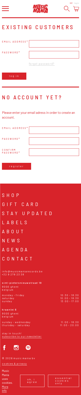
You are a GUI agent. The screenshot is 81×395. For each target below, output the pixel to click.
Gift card (21, 204)
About (13, 231)
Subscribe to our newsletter (21, 336)
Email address (14, 41)
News (11, 240)
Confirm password (10, 151)
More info (5, 388)
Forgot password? (41, 63)
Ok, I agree (32, 380)
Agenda (15, 249)
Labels (15, 222)
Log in (14, 75)
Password (10, 52)
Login (76, 3)
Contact (18, 258)
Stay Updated (28, 213)
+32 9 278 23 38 (13, 274)
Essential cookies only (63, 380)
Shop (11, 195)
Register (16, 166)
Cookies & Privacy (14, 363)
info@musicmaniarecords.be (22, 271)
